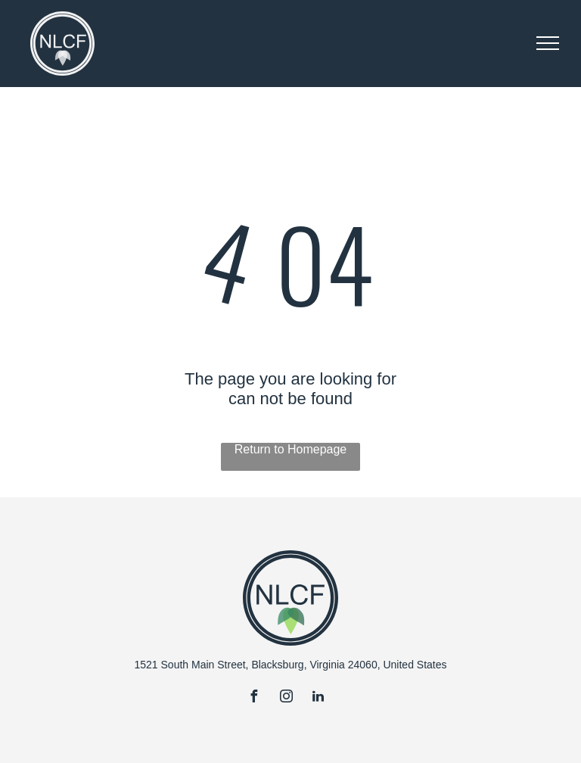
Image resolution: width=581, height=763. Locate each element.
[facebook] (254, 698)
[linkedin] (318, 698)
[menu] (547, 43)
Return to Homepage (291, 449)
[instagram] (286, 698)
